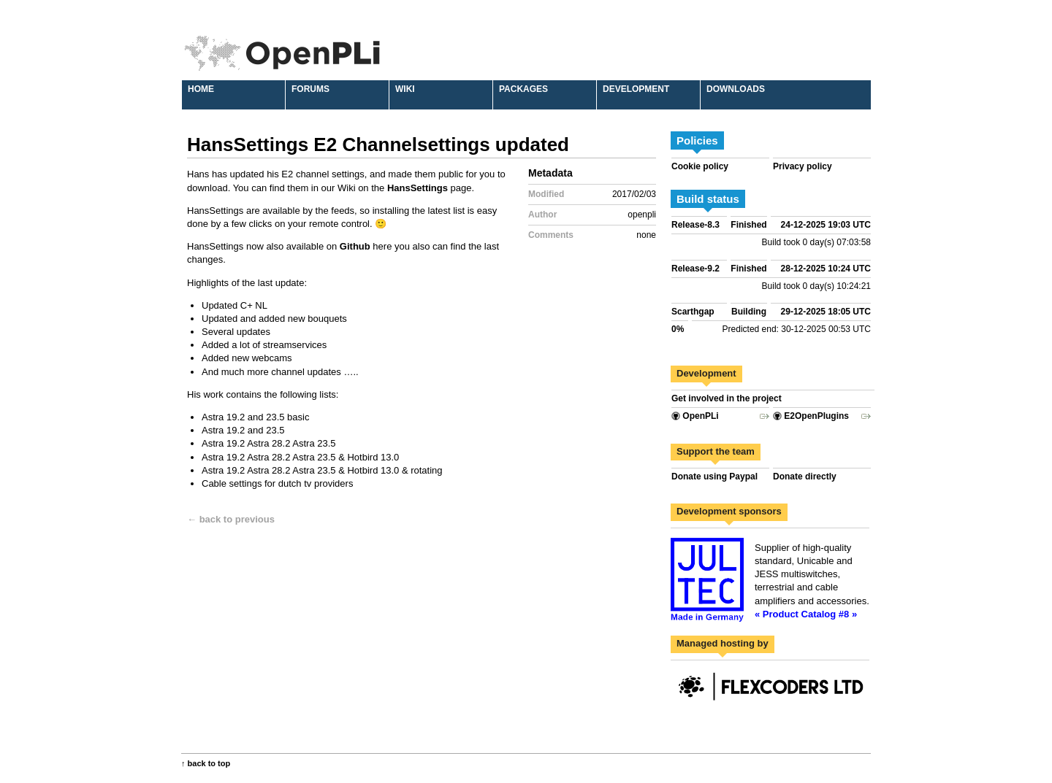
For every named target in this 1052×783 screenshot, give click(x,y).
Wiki (405, 89)
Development (636, 89)
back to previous (237, 519)
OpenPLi (695, 416)
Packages (523, 89)
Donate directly (804, 476)
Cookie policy (699, 166)
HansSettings (417, 187)
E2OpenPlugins (811, 416)
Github (355, 246)
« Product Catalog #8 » (806, 614)
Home (201, 89)
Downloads (735, 89)
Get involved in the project (726, 398)
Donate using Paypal (714, 476)
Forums (310, 89)
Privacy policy (802, 166)
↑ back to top (205, 763)
